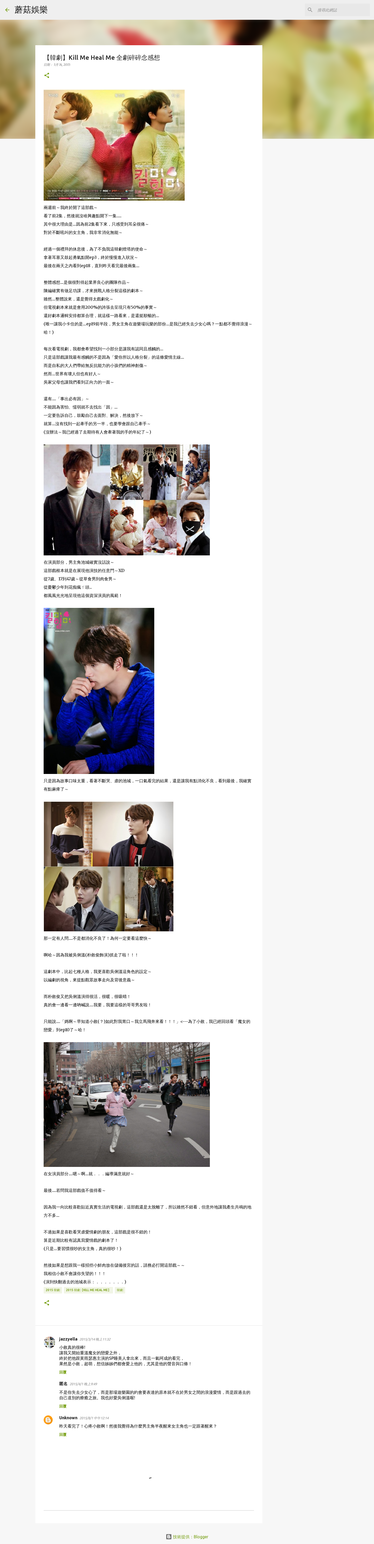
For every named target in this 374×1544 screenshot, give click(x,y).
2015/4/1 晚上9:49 (83, 1384)
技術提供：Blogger (187, 1536)
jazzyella (68, 1339)
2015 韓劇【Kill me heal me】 (88, 1290)
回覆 (62, 1372)
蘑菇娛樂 (31, 9)
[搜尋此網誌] (342, 10)
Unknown (68, 1417)
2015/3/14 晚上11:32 (94, 1339)
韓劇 (120, 1290)
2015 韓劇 (53, 1290)
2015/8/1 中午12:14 (94, 1418)
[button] (47, 75)
